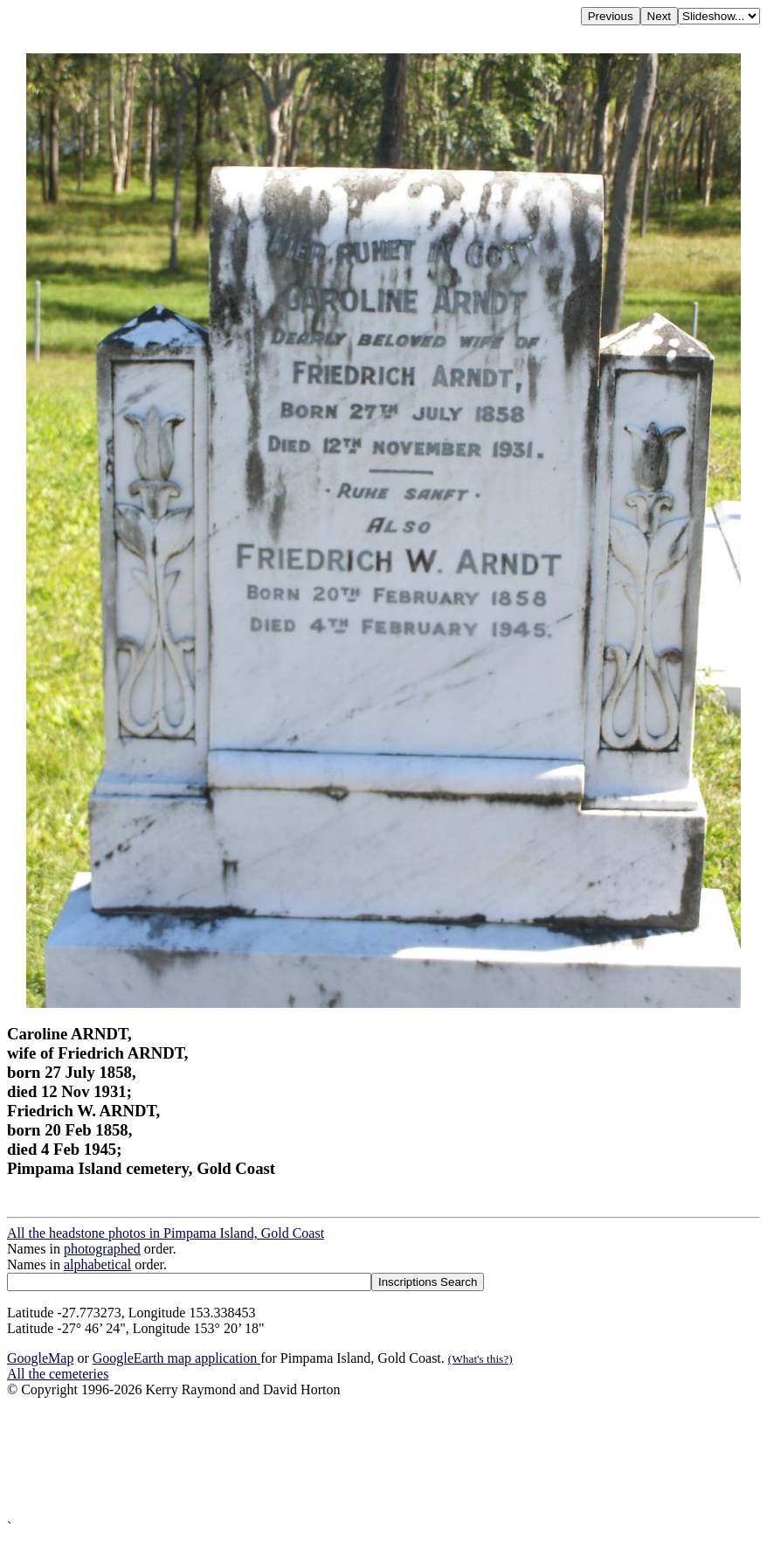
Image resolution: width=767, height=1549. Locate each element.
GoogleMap (40, 1358)
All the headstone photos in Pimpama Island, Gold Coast (165, 1233)
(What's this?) (480, 1358)
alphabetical (97, 1264)
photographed (102, 1248)
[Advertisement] (383, 1458)
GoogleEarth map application (176, 1358)
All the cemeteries (57, 1373)
